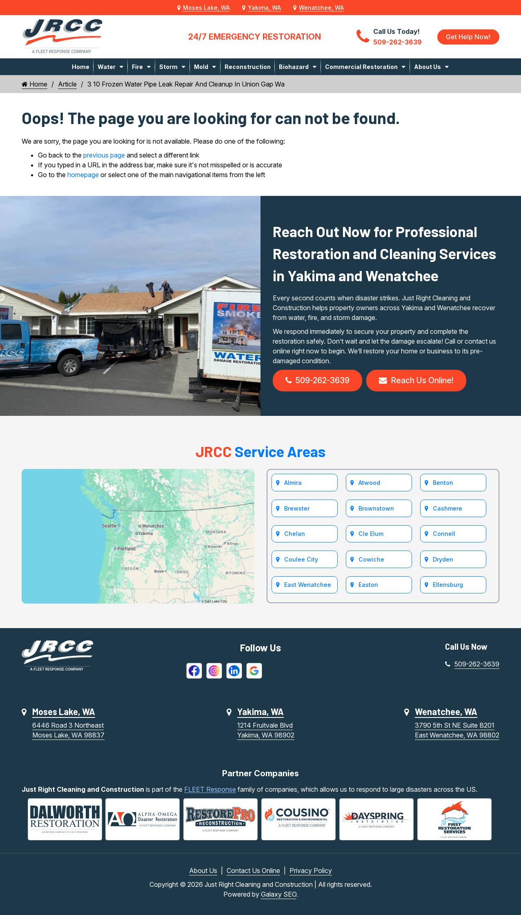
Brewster (296, 509)
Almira (293, 483)
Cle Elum (370, 534)
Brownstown (376, 509)
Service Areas (260, 451)
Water (107, 66)
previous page (104, 155)
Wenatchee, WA (321, 7)
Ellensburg (448, 586)
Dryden (443, 560)
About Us (427, 66)
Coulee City (300, 560)
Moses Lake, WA (206, 7)
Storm (168, 66)
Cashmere (447, 509)
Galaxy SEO (278, 894)
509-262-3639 (318, 381)
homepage (83, 175)
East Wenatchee (307, 586)
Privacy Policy (310, 870)
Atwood (369, 483)
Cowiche (370, 560)
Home (80, 66)
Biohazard (294, 66)
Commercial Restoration (361, 66)
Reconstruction (248, 66)
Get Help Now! (468, 37)
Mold (201, 66)
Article (67, 84)
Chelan (294, 534)
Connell (444, 534)
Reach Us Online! (419, 381)
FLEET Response (210, 790)
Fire (137, 66)
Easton (368, 586)
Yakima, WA (264, 7)
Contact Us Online (253, 870)
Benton (443, 483)
